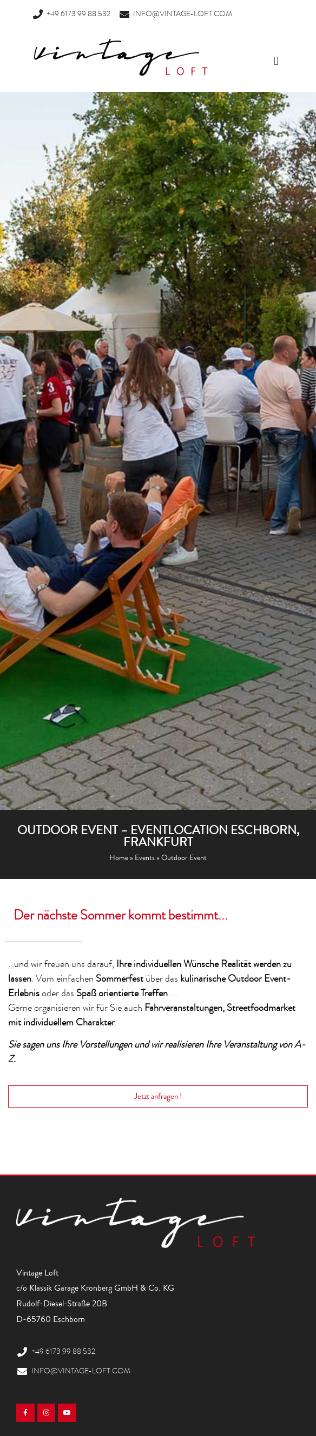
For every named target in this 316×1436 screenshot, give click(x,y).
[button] (276, 61)
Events (145, 858)
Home (118, 858)
